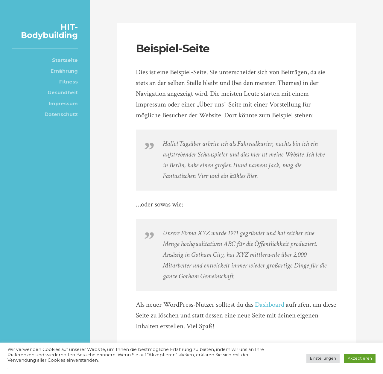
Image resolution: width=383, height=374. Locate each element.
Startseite (65, 60)
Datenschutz (61, 114)
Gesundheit (63, 92)
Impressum (63, 103)
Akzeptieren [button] (360, 358)
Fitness (68, 81)
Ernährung (64, 71)
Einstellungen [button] (323, 358)
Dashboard (269, 304)
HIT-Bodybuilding (49, 31)
